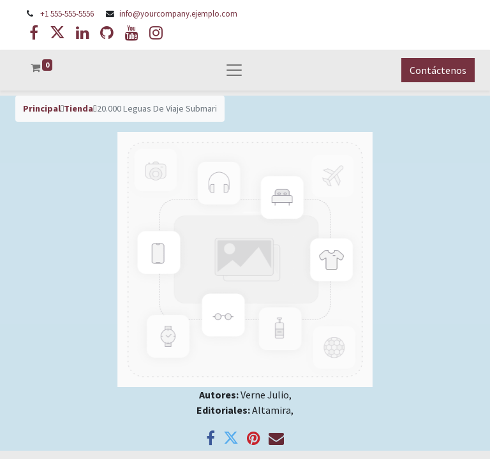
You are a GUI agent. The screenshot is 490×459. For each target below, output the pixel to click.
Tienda (78, 108)
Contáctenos (438, 70)
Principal (42, 108)
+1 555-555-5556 (67, 13)
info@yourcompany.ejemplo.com (178, 13)
